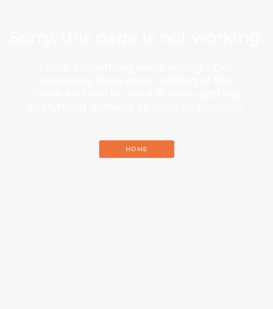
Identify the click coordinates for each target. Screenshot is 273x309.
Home (136, 149)
